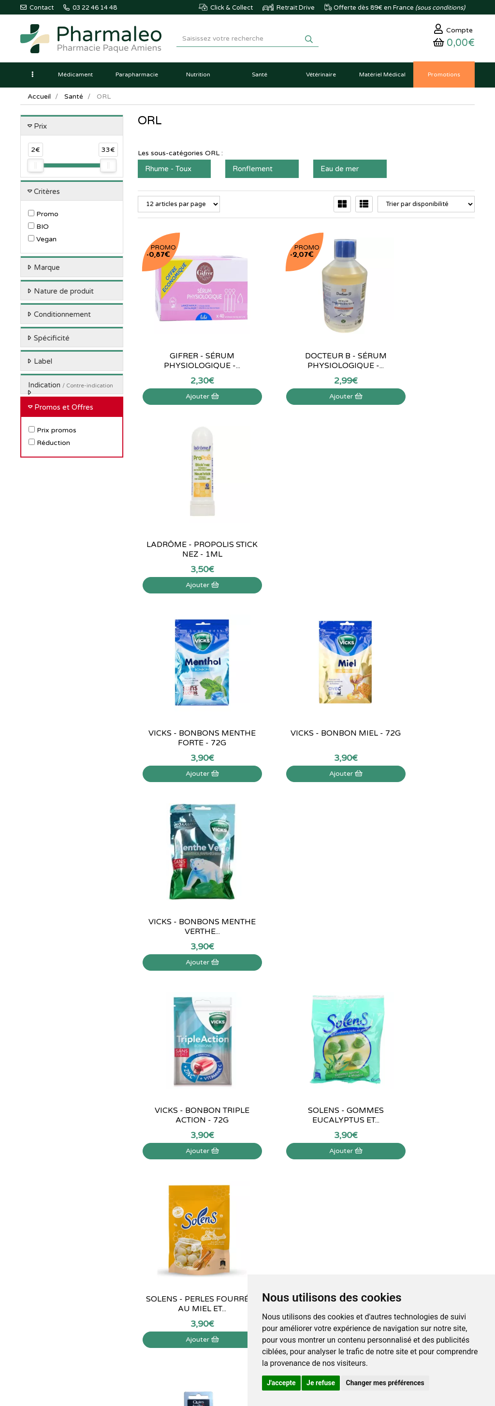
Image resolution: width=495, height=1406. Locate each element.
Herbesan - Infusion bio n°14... (306, 915)
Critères (47, 193)
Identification (312, 1178)
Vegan (42, 241)
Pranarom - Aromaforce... (423, 915)
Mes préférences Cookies (317, 1235)
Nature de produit (64, 292)
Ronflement (253, 170)
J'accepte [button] (281, 1383)
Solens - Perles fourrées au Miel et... (423, 726)
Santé (73, 98)
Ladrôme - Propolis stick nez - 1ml (423, 349)
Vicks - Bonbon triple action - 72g (189, 726)
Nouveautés (154, 1209)
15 (281, 1002)
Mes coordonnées (319, 1199)
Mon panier (310, 1167)
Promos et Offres (63, 409)
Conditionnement (62, 316)
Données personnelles (246, 1268)
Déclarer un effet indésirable (239, 1221)
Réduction (49, 444)
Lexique (149, 1188)
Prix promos (52, 432)
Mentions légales (239, 1246)
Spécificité (52, 339)
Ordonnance (155, 1241)
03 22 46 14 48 (237, 1088)
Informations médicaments (234, 1203)
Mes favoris (310, 1220)
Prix (40, 127)
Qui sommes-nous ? (243, 1178)
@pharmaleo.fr (65, 1196)
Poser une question (242, 1188)
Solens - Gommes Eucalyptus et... (306, 726)
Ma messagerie (315, 1209)
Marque (47, 269)
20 (302, 1002)
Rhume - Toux (168, 170)
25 (323, 1002)
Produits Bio (155, 1231)
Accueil (39, 98)
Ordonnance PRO (162, 1251)
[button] (32, 76)
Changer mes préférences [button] (385, 1383)
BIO (38, 228)
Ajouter (188, 385)
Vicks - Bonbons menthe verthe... (423, 538)
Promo (43, 216)
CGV (222, 1257)
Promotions (154, 1220)
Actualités (151, 1178)
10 (261, 1002)
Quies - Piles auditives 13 (189, 915)
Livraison (228, 1236)
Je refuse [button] (320, 1383)
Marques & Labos (162, 1199)
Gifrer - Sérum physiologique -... (189, 349)
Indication (70, 386)
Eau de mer (339, 170)
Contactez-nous (238, 1167)
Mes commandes (318, 1188)
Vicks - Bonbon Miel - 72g (306, 538)
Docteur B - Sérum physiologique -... (306, 349)
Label (43, 363)
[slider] (35, 167)
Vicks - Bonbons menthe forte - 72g (188, 538)
